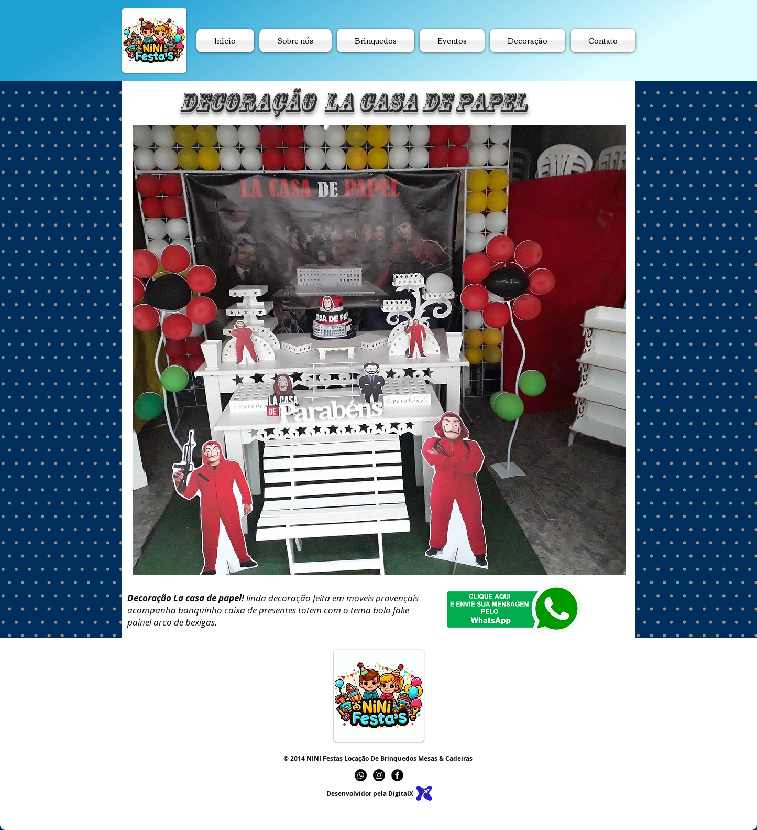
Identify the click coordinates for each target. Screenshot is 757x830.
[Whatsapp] (361, 775)
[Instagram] (379, 775)
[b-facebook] (397, 775)
